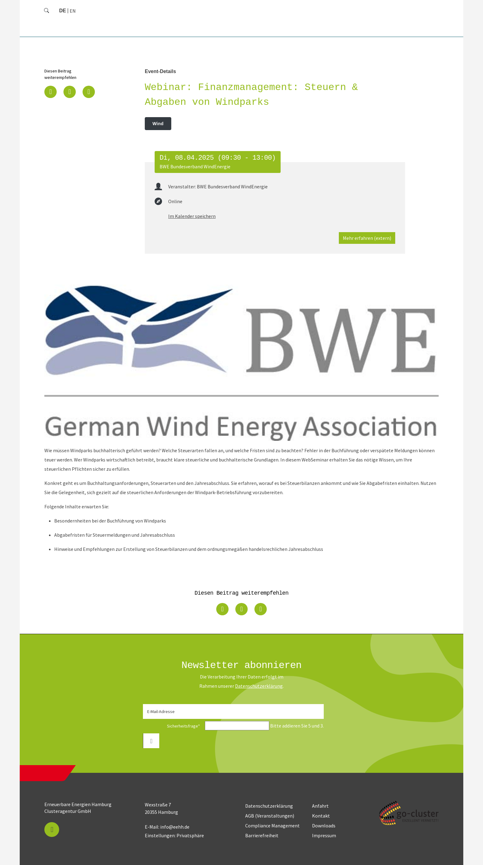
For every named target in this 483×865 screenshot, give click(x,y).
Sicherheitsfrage (173, 726)
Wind (158, 123)
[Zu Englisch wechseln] (73, 11)
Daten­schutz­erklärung (259, 686)
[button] (50, 92)
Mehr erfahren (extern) (367, 238)
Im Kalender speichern (192, 216)
